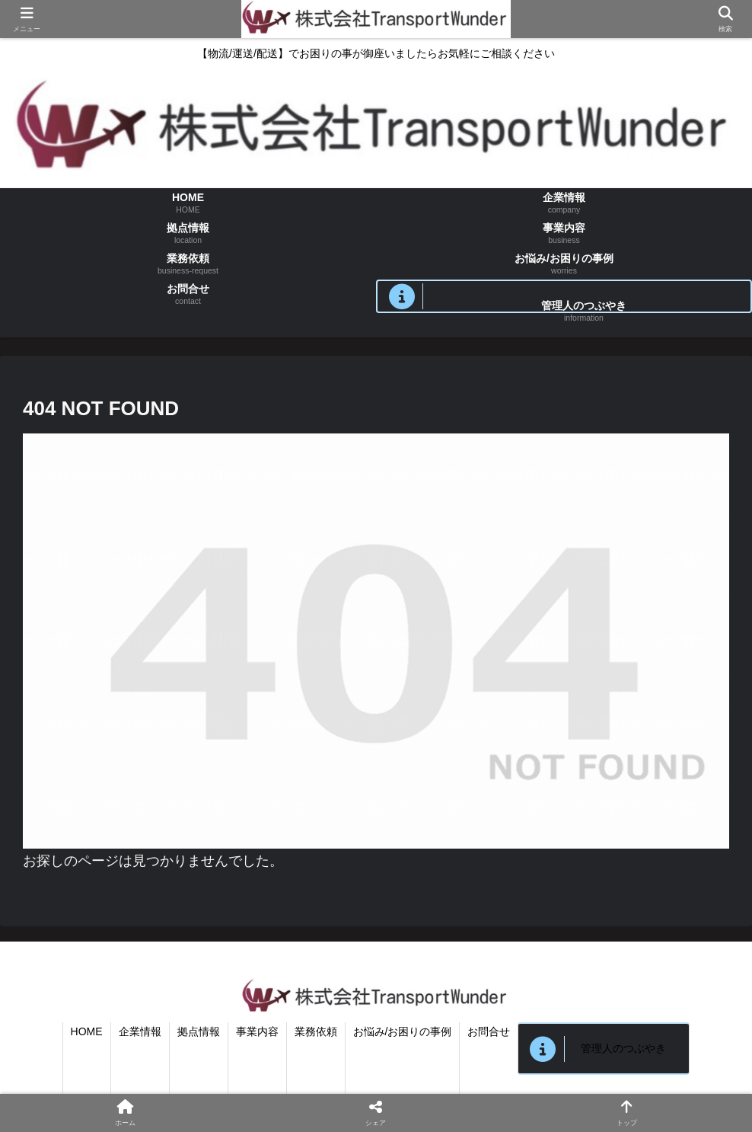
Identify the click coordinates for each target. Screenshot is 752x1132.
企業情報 (140, 1031)
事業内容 (257, 1031)
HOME (87, 1031)
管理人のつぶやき (623, 1048)
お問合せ (488, 1031)
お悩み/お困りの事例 (402, 1031)
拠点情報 (198, 1031)
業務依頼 (316, 1031)
